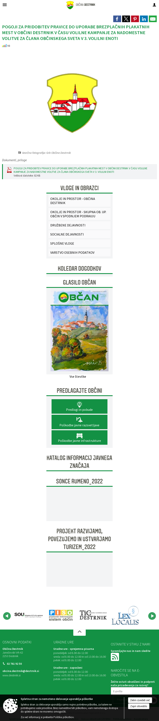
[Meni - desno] (154, 4)
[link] (117, 19)
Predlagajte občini (79, 391)
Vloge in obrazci (79, 188)
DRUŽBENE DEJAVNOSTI (68, 225)
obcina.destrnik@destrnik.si (20, 671)
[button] (7, 616)
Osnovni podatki (16, 642)
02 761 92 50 (14, 664)
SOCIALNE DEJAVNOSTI (67, 234)
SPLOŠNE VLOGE (62, 243)
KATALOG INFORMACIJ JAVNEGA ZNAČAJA (79, 462)
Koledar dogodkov (79, 269)
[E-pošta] (131, 691)
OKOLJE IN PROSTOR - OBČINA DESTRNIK (72, 201)
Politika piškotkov (63, 717)
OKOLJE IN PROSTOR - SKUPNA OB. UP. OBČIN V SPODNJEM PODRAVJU (78, 214)
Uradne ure (63, 642)
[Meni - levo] (4, 4)
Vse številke (78, 376)
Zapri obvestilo (138, 706)
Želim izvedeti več (140, 700)
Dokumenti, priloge (14, 160)
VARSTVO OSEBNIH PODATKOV (72, 252)
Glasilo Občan (79, 282)
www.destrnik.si (11, 675)
